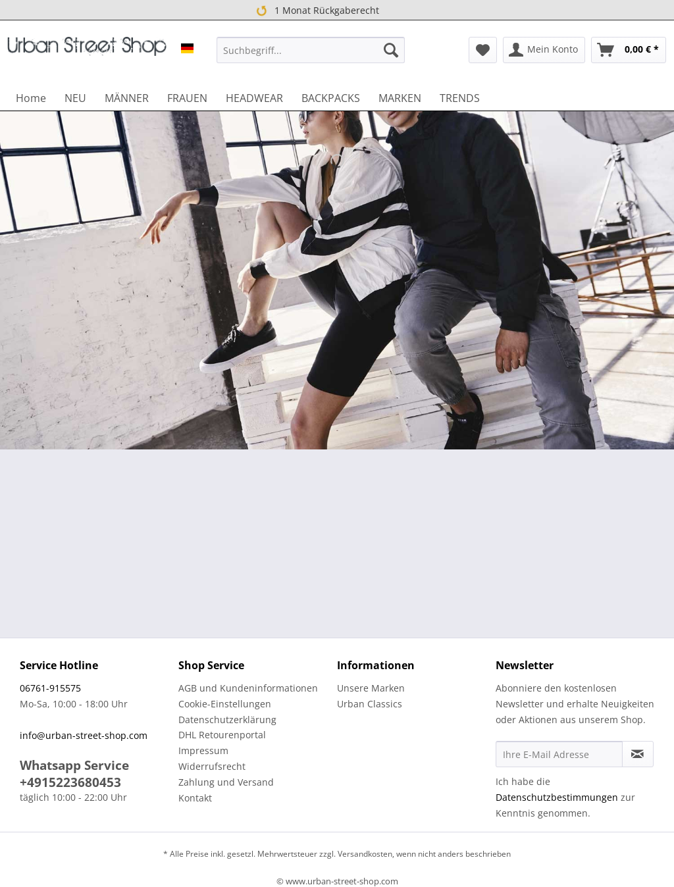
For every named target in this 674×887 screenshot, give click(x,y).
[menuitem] (311, 50)
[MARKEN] (399, 98)
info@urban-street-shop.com (83, 735)
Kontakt (195, 798)
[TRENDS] (459, 98)
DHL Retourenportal (222, 734)
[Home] (31, 98)
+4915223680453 (70, 782)
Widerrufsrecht (212, 766)
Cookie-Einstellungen (224, 703)
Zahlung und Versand (226, 782)
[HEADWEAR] (254, 98)
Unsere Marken (371, 688)
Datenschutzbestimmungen (557, 797)
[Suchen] (391, 50)
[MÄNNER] (126, 98)
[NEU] (75, 98)
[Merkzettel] (483, 50)
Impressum (203, 750)
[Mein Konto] (544, 50)
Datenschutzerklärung (227, 719)
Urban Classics (369, 703)
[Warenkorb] (628, 50)
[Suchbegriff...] (311, 50)
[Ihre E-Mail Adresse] (559, 754)
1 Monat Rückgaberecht (316, 10)
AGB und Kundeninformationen (248, 688)
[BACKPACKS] (330, 98)
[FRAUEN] (187, 98)
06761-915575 (50, 688)
